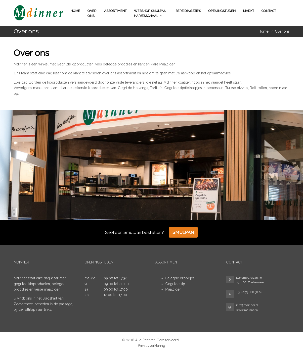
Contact (268, 11)
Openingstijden (222, 11)
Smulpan (183, 232)
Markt (248, 11)
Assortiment (115, 11)
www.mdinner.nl (247, 310)
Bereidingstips (188, 11)
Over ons (91, 13)
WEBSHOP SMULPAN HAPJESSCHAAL (150, 13)
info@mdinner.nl (247, 305)
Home (75, 11)
